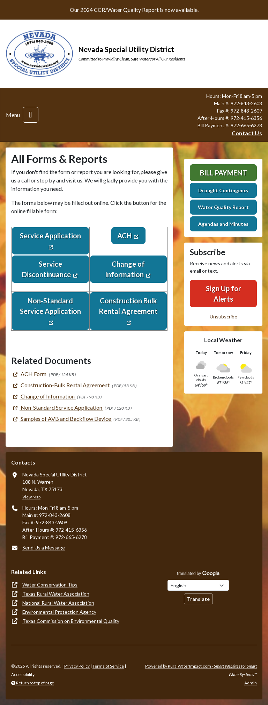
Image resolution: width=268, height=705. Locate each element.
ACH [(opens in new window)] (124, 235)
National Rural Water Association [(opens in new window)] (58, 603)
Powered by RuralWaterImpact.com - (201, 670)
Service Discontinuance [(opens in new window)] (46, 269)
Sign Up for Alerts (223, 293)
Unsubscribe (223, 316)
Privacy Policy (77, 666)
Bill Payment (223, 172)
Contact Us (247, 133)
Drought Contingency (223, 190)
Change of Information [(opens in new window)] (125, 269)
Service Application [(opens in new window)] (50, 235)
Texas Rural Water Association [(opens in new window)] (55, 594)
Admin (250, 682)
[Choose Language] (198, 585)
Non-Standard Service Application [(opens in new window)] (50, 305)
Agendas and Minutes (223, 224)
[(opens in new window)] (29, 374)
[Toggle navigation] (30, 115)
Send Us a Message (43, 548)
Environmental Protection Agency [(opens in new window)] (59, 612)
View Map (31, 496)
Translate (198, 599)
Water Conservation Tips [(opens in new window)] (49, 585)
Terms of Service (108, 666)
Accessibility (23, 674)
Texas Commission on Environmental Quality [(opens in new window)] (70, 621)
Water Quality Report (223, 207)
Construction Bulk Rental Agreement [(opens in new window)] (128, 305)
